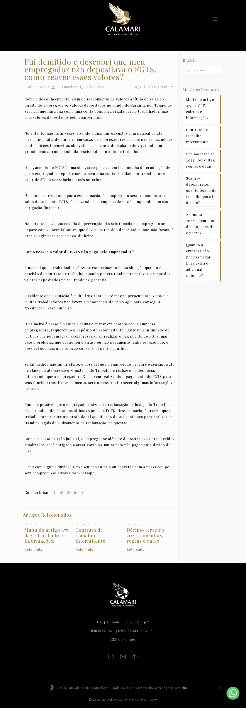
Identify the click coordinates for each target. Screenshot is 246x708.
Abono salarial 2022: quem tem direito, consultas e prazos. (201, 223)
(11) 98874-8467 (136, 622)
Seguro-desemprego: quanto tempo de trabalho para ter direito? (201, 190)
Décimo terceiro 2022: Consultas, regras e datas (145, 535)
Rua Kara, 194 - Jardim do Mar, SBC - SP (123, 631)
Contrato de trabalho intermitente (90, 535)
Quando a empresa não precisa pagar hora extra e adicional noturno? (198, 260)
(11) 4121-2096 (108, 622)
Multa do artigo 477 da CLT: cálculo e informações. (46, 535)
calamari (64, 87)
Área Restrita (177, 688)
